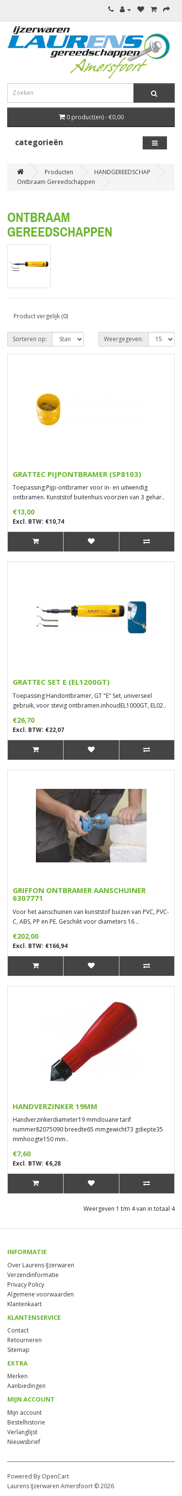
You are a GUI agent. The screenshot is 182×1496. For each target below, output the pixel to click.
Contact (18, 1330)
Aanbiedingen (26, 1386)
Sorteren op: (30, 339)
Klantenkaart (24, 1304)
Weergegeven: (123, 339)
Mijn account (24, 1412)
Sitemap (18, 1350)
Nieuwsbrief (23, 1442)
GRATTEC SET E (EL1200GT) (61, 682)
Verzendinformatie (33, 1275)
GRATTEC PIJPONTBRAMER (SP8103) (77, 474)
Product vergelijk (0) (41, 316)
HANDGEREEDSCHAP (122, 172)
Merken (17, 1376)
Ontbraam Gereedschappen (56, 182)
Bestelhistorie (26, 1422)
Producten (59, 172)
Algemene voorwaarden (40, 1294)
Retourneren (24, 1340)
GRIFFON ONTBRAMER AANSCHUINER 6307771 (79, 894)
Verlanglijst (22, 1432)
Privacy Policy (25, 1284)
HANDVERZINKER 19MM (55, 1106)
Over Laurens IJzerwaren (40, 1265)
